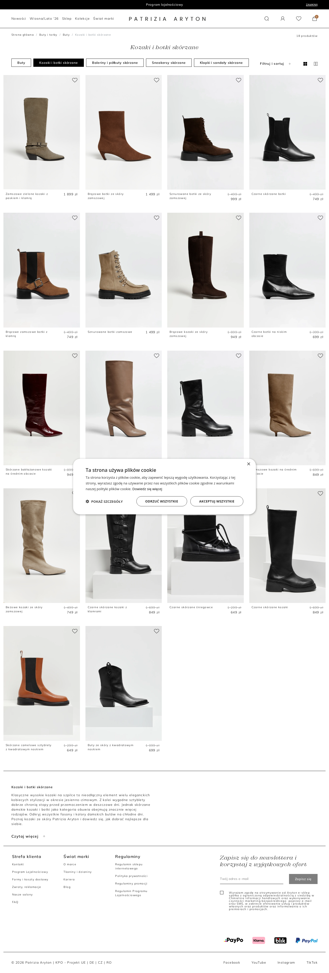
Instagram (286, 962)
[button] (267, 19)
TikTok (312, 962)
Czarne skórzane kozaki (270, 607)
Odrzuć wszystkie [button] (161, 501)
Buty (66, 34)
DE (92, 962)
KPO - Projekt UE (71, 962)
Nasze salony (22, 894)
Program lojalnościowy (164, 5)
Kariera (69, 879)
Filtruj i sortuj (276, 64)
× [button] (248, 464)
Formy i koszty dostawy (30, 879)
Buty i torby (48, 34)
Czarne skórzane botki (269, 194)
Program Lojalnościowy (30, 872)
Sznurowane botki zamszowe (110, 331)
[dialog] (164, 486)
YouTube (259, 962)
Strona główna (22, 34)
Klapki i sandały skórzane (221, 63)
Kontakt (18, 864)
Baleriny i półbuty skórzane (115, 63)
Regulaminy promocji (131, 883)
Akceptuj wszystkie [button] (216, 501)
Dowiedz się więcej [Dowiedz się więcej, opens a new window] (147, 488)
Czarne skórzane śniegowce (191, 607)
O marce (70, 864)
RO (109, 962)
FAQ (15, 902)
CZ (100, 962)
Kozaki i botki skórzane (58, 63)
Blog (67, 887)
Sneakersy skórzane (169, 63)
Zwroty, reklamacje (26, 887)
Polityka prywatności (131, 876)
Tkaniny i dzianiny (78, 872)
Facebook (231, 962)
